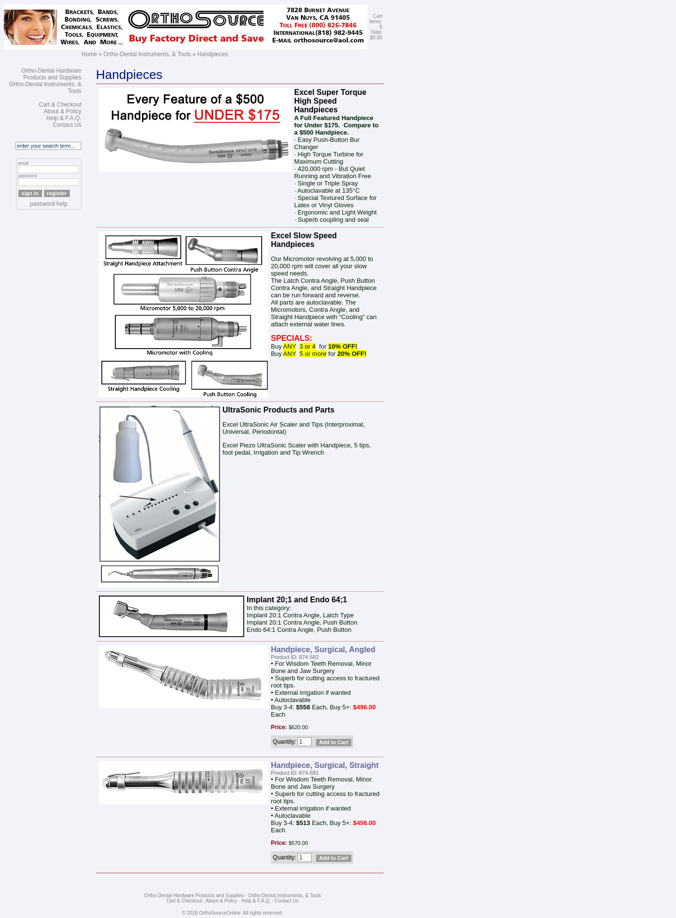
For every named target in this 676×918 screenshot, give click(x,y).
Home (89, 54)
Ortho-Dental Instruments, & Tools (147, 54)
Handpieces (212, 54)
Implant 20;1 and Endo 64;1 (297, 600)
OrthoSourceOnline (220, 913)
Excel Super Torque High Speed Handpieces (330, 101)
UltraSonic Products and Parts (278, 410)
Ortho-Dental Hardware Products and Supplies (51, 74)
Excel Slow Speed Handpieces (304, 239)
